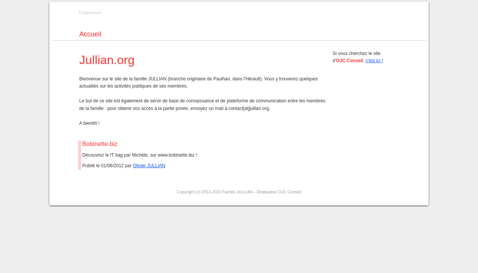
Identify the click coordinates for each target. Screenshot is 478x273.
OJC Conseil (289, 192)
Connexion (90, 12)
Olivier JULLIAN (149, 165)
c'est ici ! (374, 60)
